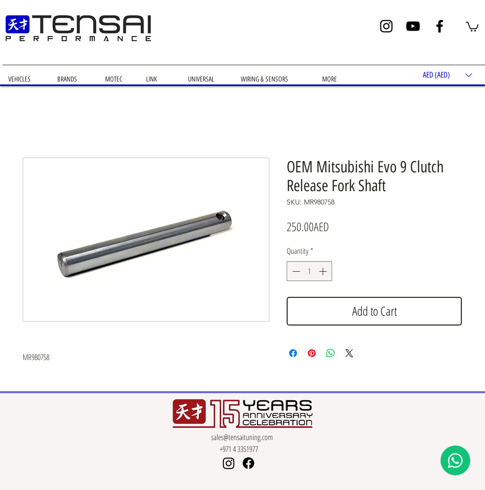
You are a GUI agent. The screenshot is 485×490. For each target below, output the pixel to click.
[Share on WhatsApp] (330, 353)
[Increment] (324, 271)
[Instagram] (386, 26)
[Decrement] (295, 271)
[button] (472, 26)
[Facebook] (439, 26)
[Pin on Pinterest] (312, 353)
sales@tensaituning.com (242, 437)
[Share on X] (349, 353)
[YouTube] (413, 26)
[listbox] (447, 75)
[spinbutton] (309, 271)
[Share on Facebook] (293, 353)
